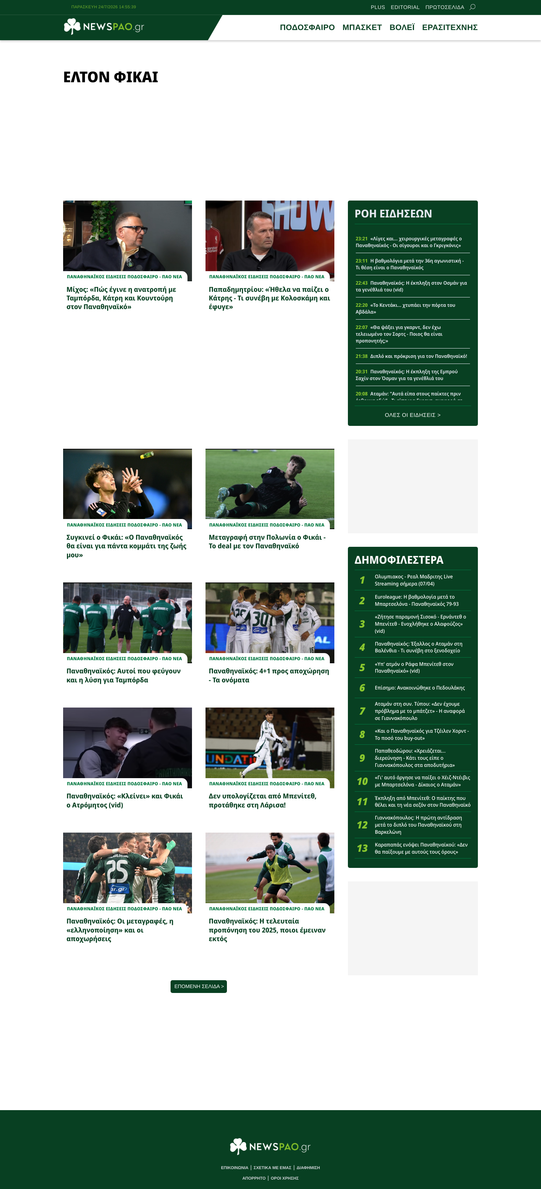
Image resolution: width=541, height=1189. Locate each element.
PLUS (378, 7)
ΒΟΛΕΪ (402, 27)
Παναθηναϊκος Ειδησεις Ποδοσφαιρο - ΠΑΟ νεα (124, 277)
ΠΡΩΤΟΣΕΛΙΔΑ (445, 7)
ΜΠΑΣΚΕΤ (362, 27)
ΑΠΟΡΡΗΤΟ (254, 1178)
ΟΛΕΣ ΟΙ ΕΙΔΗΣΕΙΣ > (413, 415)
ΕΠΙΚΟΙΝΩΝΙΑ (234, 1168)
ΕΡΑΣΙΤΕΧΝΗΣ (450, 27)
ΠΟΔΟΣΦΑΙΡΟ (307, 27)
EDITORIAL (405, 7)
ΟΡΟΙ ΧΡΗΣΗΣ (285, 1178)
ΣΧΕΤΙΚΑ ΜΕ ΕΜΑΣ (273, 1168)
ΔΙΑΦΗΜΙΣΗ (308, 1168)
